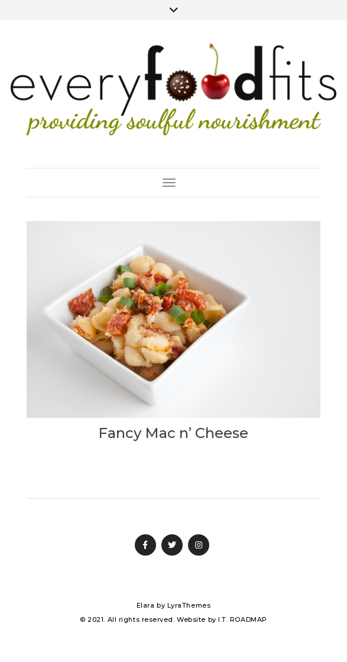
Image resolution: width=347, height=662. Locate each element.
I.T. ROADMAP (242, 619)
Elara (146, 605)
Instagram (198, 545)
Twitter (172, 545)
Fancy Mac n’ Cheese (173, 433)
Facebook (145, 545)
